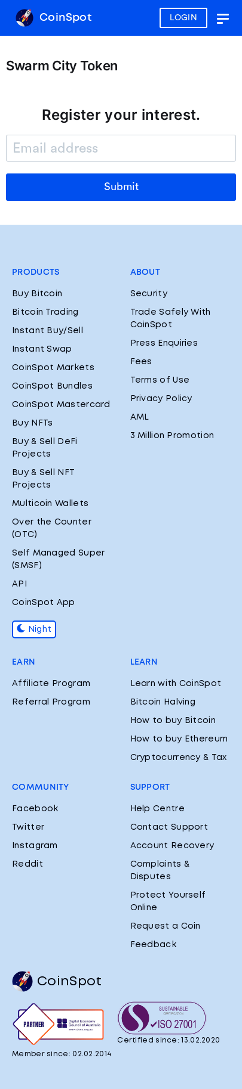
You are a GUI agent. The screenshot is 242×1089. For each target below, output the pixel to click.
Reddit (27, 864)
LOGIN (184, 18)
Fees (141, 361)
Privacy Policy (161, 398)
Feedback (153, 944)
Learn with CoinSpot (176, 683)
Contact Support (169, 827)
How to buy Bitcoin (173, 720)
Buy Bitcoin (37, 293)
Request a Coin (165, 926)
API (19, 584)
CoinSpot (53, 18)
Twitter (28, 827)
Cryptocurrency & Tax (178, 757)
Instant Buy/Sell (47, 330)
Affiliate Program (51, 683)
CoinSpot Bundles (52, 386)
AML (139, 417)
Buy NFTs (32, 423)
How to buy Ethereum (179, 739)
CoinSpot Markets (53, 367)
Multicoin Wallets (50, 503)
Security (148, 293)
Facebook (35, 808)
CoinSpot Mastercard (61, 404)
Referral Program (51, 702)
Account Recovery (172, 845)
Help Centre (157, 808)
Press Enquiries (164, 343)
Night (34, 629)
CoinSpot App (43, 602)
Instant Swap (42, 349)
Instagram (35, 845)
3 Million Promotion (172, 435)
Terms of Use (160, 380)
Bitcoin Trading (45, 312)
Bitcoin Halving (163, 702)
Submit (121, 186)
